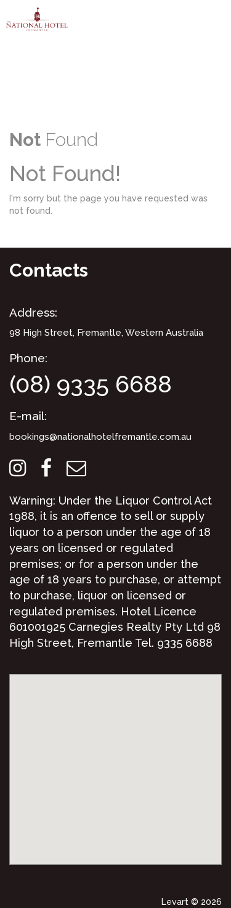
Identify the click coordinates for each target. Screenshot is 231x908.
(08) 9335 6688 (90, 384)
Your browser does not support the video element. (115, 58)
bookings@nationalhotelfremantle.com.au (100, 436)
